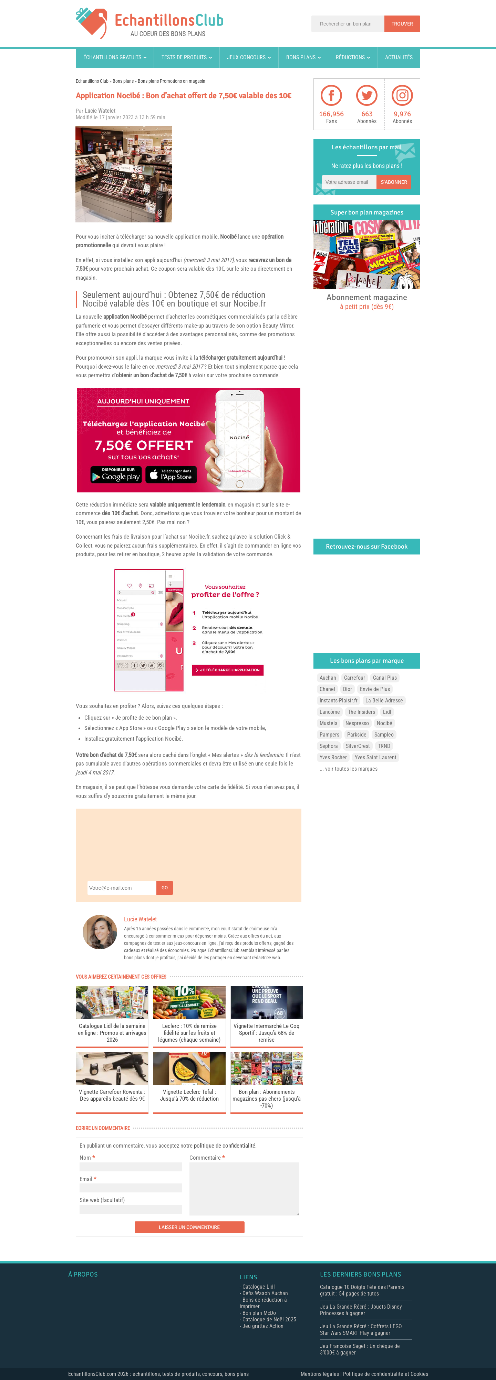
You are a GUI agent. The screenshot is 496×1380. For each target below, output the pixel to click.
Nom (85, 1157)
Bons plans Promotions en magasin (171, 81)
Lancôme (330, 712)
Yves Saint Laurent (375, 757)
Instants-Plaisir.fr (339, 700)
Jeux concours (246, 57)
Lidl (387, 712)
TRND (384, 746)
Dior (347, 689)
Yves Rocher (333, 757)
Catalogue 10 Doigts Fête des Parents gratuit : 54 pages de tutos (362, 1290)
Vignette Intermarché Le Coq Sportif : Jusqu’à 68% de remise (267, 1032)
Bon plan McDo (259, 1313)
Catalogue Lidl (258, 1286)
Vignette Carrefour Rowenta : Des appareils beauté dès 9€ (112, 1095)
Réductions (350, 57)
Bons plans (301, 57)
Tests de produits (184, 57)
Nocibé (228, 236)
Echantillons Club (92, 81)
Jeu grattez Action (262, 1326)
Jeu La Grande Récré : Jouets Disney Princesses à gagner (361, 1310)
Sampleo (384, 734)
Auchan (328, 677)
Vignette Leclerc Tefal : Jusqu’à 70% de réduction (189, 1095)
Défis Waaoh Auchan (265, 1293)
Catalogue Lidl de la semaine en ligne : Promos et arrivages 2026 (112, 1032)
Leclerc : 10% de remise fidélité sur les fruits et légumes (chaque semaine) (189, 1032)
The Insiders (361, 712)
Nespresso (357, 723)
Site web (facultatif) (102, 1200)
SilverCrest (358, 746)
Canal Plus (385, 677)
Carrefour (354, 677)
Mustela (329, 723)
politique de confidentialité (224, 1145)
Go (165, 888)
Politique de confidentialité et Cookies (385, 1374)
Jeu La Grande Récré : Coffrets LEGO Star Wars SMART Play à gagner (361, 1329)
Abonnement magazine (367, 301)
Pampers (329, 734)
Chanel (327, 689)
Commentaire (207, 1157)
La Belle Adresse (384, 700)
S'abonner (394, 182)
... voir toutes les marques (349, 769)
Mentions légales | (322, 1374)
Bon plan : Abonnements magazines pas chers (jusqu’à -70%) (266, 1098)
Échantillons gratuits (112, 57)
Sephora (329, 746)
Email (86, 1179)
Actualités (399, 57)
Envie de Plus (375, 689)
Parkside (356, 734)
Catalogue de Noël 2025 (269, 1319)
